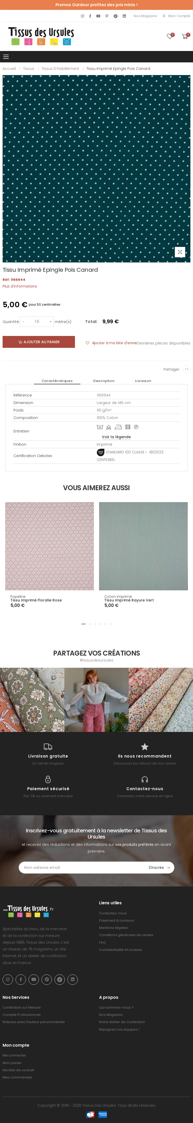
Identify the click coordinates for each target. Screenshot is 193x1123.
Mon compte (176, 15)
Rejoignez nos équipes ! (119, 1029)
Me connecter (14, 1055)
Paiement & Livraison (116, 920)
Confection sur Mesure (22, 1007)
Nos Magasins (145, 15)
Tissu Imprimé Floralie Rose (36, 600)
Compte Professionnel (21, 1014)
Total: (91, 322)
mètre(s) (63, 321)
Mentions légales (113, 927)
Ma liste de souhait (18, 1070)
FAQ (102, 942)
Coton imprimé (118, 596)
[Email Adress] (82, 868)
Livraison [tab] (143, 380)
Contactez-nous (113, 913)
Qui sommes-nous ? (116, 1007)
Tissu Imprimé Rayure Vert (129, 600)
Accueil (9, 68)
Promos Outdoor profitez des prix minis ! (97, 5)
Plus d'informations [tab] (20, 286)
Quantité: (11, 321)
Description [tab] (103, 380)
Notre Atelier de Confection (122, 1021)
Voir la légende (116, 436)
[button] (83, 624)
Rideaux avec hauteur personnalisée (34, 1021)
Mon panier (12, 1062)
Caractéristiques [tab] (57, 380)
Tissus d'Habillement (60, 68)
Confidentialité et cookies (120, 949)
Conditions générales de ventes (126, 935)
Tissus (28, 68)
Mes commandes (17, 1077)
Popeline (18, 596)
